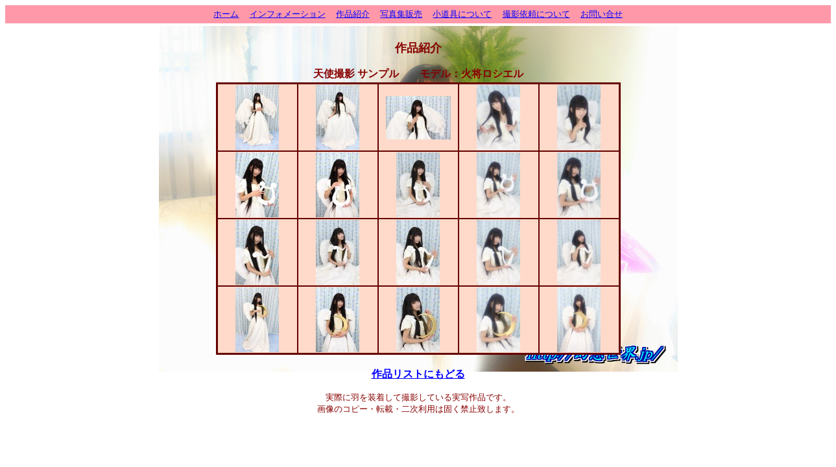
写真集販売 (401, 14)
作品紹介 (353, 14)
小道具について (462, 14)
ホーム (226, 14)
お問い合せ (601, 14)
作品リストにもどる (418, 373)
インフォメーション (288, 14)
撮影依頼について (536, 14)
